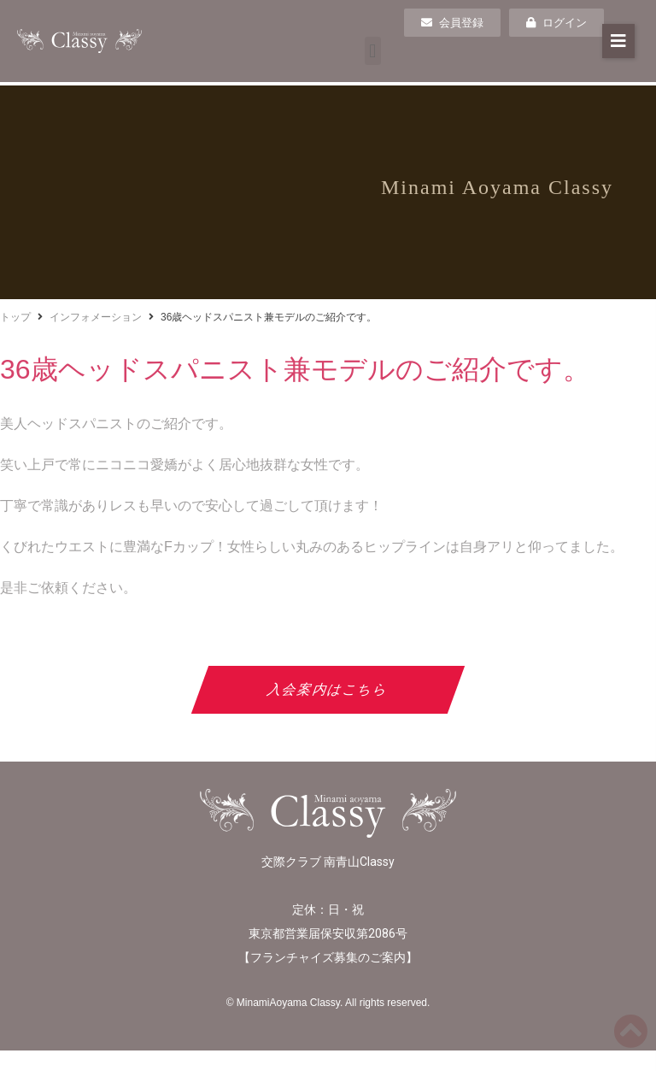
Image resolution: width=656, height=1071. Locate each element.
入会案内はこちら (328, 689)
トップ (15, 317)
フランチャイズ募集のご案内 (328, 957)
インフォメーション (96, 317)
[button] (373, 51)
